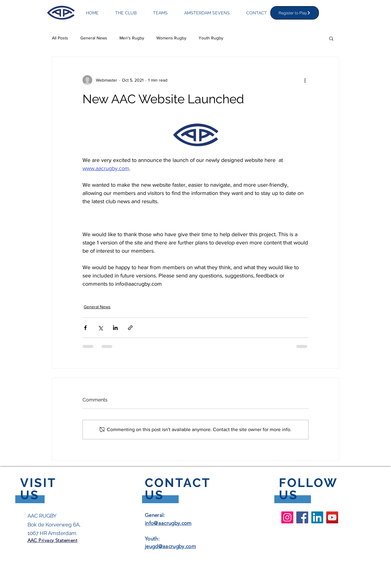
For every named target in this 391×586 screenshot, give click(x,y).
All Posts (60, 37)
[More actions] (305, 80)
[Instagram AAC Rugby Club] (287, 517)
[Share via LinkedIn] (115, 328)
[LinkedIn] (317, 517)
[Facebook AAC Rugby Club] (302, 517)
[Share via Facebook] (85, 328)
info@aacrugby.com (168, 523)
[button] (331, 38)
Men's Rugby (131, 37)
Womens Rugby (171, 37)
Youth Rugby (211, 37)
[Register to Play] (294, 13)
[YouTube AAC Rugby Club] (332, 517)
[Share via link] (130, 328)
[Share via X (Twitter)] (100, 328)
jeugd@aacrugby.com (170, 546)
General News (93, 37)
